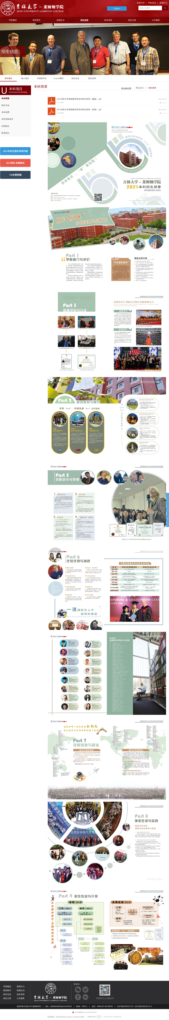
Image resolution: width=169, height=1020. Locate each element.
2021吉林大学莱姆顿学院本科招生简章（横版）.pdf (79, 99)
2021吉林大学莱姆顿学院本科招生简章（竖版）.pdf (79, 110)
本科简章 (152, 88)
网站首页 (140, 88)
